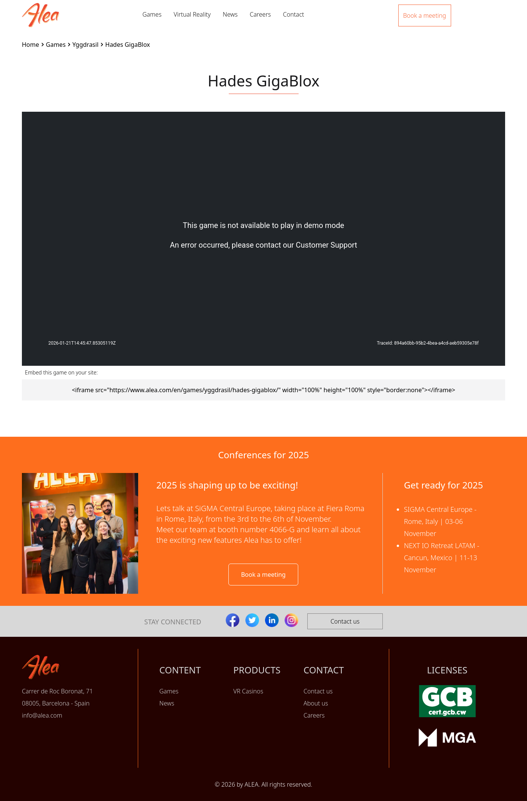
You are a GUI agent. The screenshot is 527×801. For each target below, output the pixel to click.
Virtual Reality (192, 14)
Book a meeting (263, 574)
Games (152, 14)
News (230, 14)
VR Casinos (248, 691)
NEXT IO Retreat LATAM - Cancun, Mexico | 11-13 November (441, 557)
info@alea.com (42, 715)
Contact (293, 14)
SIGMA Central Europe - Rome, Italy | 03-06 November (440, 521)
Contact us (344, 621)
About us (316, 703)
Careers (260, 14)
